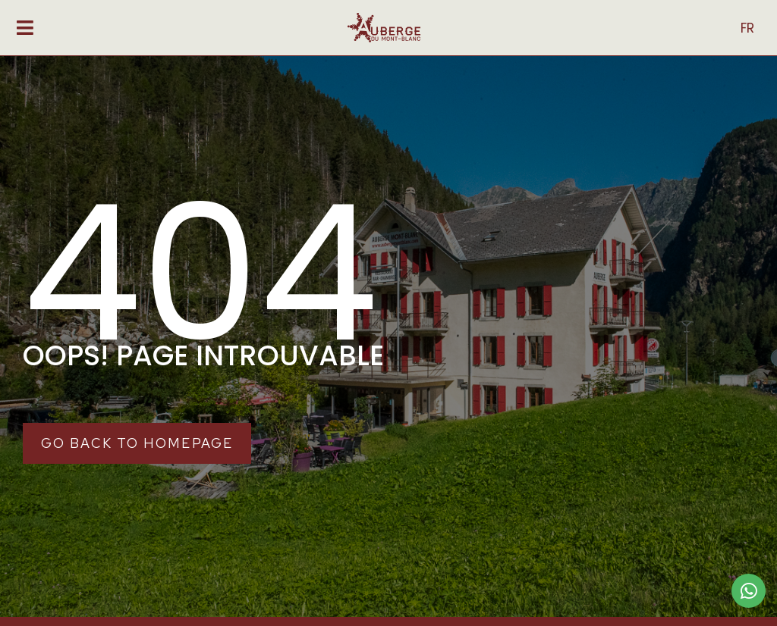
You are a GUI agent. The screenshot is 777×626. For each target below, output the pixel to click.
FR (747, 28)
